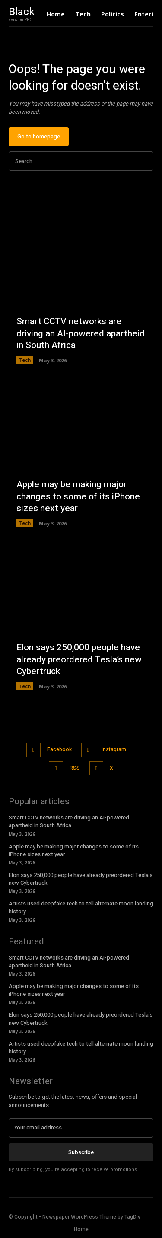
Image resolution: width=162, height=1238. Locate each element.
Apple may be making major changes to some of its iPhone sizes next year (78, 496)
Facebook (59, 749)
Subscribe (81, 1152)
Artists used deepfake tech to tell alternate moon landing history (81, 907)
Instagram (114, 749)
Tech (25, 360)
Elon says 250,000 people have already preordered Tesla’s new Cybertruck (79, 659)
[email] (81, 1127)
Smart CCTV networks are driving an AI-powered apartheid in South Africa (80, 333)
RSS (75, 768)
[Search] (145, 161)
